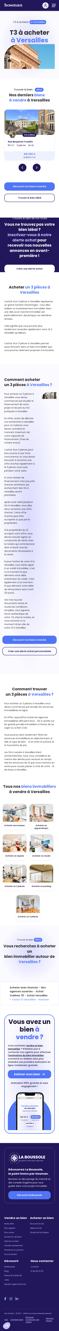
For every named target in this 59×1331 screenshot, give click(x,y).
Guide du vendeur (13, 1236)
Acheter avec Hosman (24, 987)
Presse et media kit (13, 1275)
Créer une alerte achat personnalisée (29, 651)
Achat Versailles (37, 995)
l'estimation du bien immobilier (26, 1055)
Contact (35, 1266)
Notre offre (9, 1223)
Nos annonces (37, 1223)
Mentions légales (49, 1319)
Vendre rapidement (13, 1245)
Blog (6, 1271)
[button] (6, 1325)
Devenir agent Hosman (15, 1284)
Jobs (6, 1279)
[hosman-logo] (13, 6)
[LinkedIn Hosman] (16, 1299)
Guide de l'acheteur (39, 1232)
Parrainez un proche (13, 1250)
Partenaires (9, 1266)
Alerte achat (36, 1228)
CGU (6, 1320)
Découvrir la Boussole (29, 1195)
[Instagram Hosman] (10, 1299)
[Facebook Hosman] (5, 1299)
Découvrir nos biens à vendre (29, 186)
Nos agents (9, 1228)
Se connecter (10, 1254)
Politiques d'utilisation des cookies (32, 1319)
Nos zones (9, 1232)
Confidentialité (16, 1320)
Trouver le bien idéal (29, 197)
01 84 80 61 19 (37, 1271)
